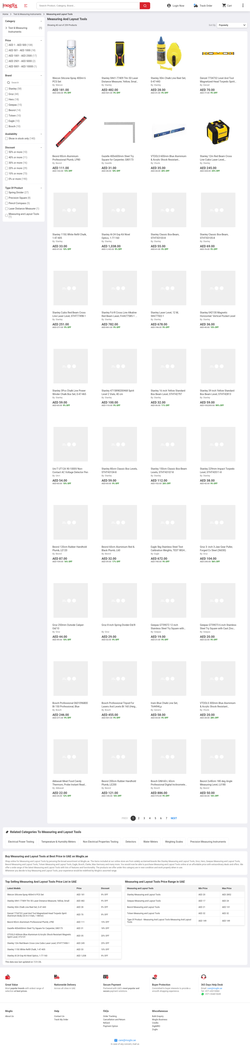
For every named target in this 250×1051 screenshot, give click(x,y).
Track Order (206, 5)
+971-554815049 (211, 994)
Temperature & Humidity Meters (58, 841)
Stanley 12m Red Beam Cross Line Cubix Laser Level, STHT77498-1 (38, 943)
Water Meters (150, 841)
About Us (9, 1016)
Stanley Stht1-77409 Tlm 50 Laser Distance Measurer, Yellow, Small (38, 901)
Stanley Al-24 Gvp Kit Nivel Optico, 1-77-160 (27, 956)
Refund (106, 1023)
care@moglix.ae (214, 988)
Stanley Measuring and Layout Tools (143, 894)
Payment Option (110, 1026)
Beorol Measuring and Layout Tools (143, 907)
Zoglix (155, 1029)
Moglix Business (159, 1019)
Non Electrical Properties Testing (100, 841)
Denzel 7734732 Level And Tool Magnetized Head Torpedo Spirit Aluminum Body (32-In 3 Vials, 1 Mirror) (36, 914)
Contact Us (59, 1016)
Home (5, 14)
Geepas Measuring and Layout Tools (144, 901)
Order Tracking (110, 1016)
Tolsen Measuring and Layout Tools (143, 913)
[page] (172, 818)
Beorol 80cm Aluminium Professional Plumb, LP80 (30, 922)
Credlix (155, 1023)
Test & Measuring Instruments (27, 14)
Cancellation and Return (114, 1019)
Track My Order (61, 1019)
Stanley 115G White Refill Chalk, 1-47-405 (26, 949)
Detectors (131, 841)
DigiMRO (156, 1026)
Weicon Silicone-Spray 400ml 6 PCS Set (25, 894)
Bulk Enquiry (158, 1016)
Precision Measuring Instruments (208, 841)
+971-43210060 (212, 991)
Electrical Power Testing (21, 841)
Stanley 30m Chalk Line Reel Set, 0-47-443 (26, 907)
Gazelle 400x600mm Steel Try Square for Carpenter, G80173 (35, 928)
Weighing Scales (174, 841)
